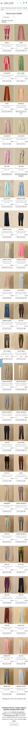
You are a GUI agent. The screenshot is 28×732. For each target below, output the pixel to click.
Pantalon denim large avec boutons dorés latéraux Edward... (21, 202)
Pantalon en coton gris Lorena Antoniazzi (21, 536)
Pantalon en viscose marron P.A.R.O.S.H (7, 475)
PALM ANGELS (6, 290)
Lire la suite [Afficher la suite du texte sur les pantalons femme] (14, 724)
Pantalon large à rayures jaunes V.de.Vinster (21, 138)
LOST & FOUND (7, 351)
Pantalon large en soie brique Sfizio (7, 106)
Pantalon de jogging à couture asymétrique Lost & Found (21, 354)
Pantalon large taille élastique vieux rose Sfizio (21, 46)
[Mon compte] (20, 3)
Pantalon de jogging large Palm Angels (6, 292)
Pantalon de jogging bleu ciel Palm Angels (21, 292)
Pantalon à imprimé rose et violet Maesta (7, 45)
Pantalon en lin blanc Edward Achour (6, 262)
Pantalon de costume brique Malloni (7, 628)
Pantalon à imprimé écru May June (21, 169)
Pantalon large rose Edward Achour (21, 262)
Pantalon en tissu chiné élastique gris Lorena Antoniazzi (21, 507)
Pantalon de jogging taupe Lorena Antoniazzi (21, 414)
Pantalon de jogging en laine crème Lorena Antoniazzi (21, 385)
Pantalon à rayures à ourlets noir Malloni (7, 445)
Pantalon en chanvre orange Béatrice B (21, 106)
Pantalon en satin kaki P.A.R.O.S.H (21, 567)
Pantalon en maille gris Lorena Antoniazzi (7, 414)
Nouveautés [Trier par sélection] (9, 17)
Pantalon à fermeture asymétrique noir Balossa (21, 233)
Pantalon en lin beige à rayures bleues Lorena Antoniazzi (7, 385)
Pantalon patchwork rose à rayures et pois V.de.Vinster (7, 76)
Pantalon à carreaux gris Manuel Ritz (7, 689)
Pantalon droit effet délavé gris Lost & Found (7, 353)
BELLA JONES (21, 73)
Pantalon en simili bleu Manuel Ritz (7, 201)
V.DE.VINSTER (7, 73)
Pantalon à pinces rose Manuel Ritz (7, 658)
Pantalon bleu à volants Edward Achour (21, 689)
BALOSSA (21, 229)
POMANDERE (7, 503)
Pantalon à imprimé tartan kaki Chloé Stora (21, 445)
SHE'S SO (7, 534)
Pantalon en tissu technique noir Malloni (21, 597)
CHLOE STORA (21, 442)
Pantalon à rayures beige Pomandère (7, 506)
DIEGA (21, 473)
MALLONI (21, 320)
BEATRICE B (21, 103)
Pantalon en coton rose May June (7, 169)
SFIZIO (21, 42)
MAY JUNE (6, 166)
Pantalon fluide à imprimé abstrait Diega (21, 475)
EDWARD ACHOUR (21, 198)
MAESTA (7, 42)
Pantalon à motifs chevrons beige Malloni (21, 658)
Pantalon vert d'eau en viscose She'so (7, 536)
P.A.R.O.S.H (7, 473)
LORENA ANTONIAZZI (7, 381)
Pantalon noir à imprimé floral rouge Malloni (21, 323)
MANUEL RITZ (7, 198)
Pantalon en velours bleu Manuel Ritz (21, 628)
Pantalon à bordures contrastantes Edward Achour (7, 233)
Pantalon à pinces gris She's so (7, 567)
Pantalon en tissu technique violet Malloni (7, 597)
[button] (18, 3)
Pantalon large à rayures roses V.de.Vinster (7, 138)
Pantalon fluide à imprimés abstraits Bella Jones (21, 76)
